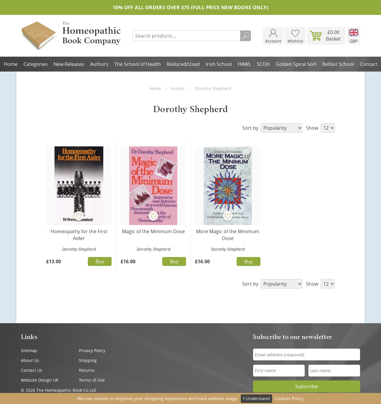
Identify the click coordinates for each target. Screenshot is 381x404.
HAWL (244, 64)
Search (245, 35)
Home (11, 64)
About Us (30, 360)
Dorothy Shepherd (79, 249)
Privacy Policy (92, 350)
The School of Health (137, 64)
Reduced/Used (183, 64)
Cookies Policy (289, 398)
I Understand (256, 398)
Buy (100, 261)
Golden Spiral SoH (296, 64)
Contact (368, 64)
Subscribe (306, 386)
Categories (36, 64)
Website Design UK (40, 380)
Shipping (88, 360)
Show (320, 128)
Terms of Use (92, 380)
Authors (99, 64)
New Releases (69, 64)
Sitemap (29, 350)
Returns (87, 370)
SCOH (263, 64)
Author (178, 88)
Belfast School (338, 64)
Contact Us (31, 370)
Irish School (219, 64)
